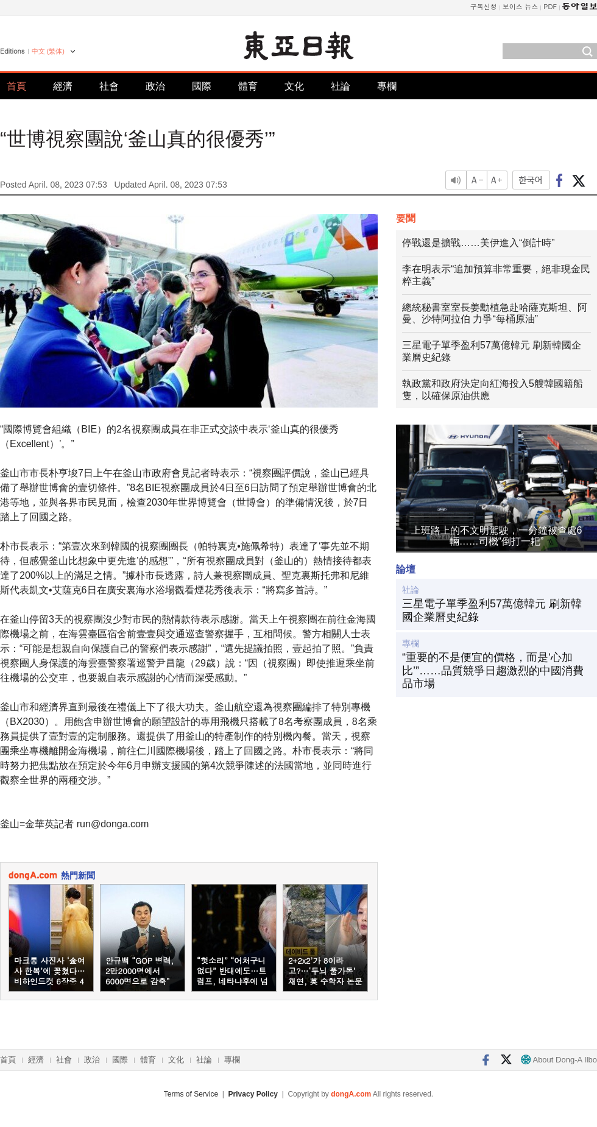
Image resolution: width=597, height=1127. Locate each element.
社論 (340, 86)
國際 (201, 86)
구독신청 (483, 6)
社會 (109, 86)
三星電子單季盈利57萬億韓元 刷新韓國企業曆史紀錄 (492, 610)
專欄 (387, 86)
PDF (550, 6)
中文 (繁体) (48, 51)
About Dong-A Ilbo (559, 1059)
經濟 (62, 86)
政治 (155, 86)
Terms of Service (191, 1094)
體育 (248, 86)
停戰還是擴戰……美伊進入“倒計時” (478, 243)
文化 (294, 86)
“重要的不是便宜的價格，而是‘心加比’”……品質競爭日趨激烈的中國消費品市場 (493, 670)
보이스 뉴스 (521, 6)
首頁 (16, 86)
